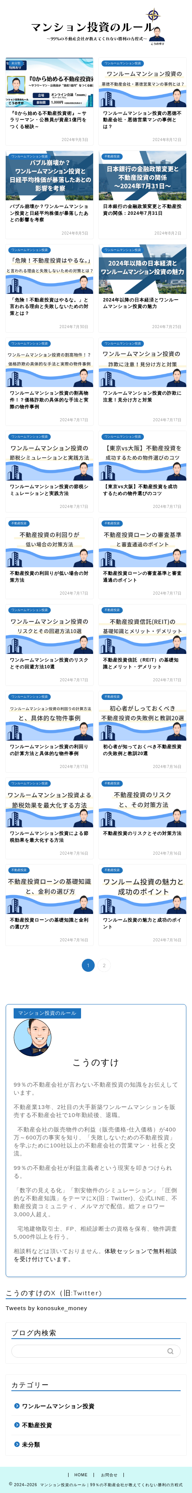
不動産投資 (37, 1425)
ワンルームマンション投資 (58, 1406)
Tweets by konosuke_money (46, 1308)
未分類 (31, 1444)
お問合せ (109, 1475)
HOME (80, 1475)
